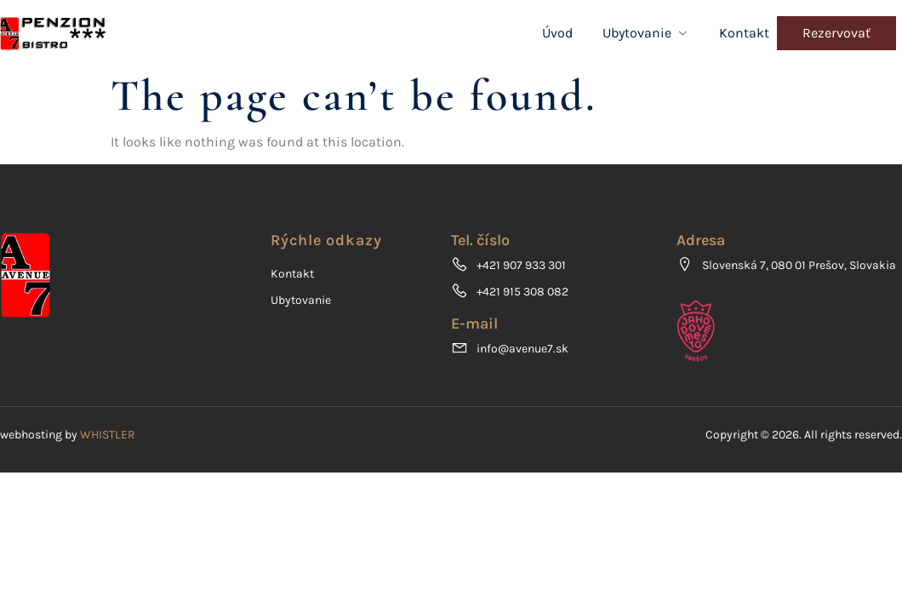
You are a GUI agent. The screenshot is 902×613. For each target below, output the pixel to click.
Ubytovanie (645, 33)
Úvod (557, 33)
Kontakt (744, 33)
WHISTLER (107, 434)
